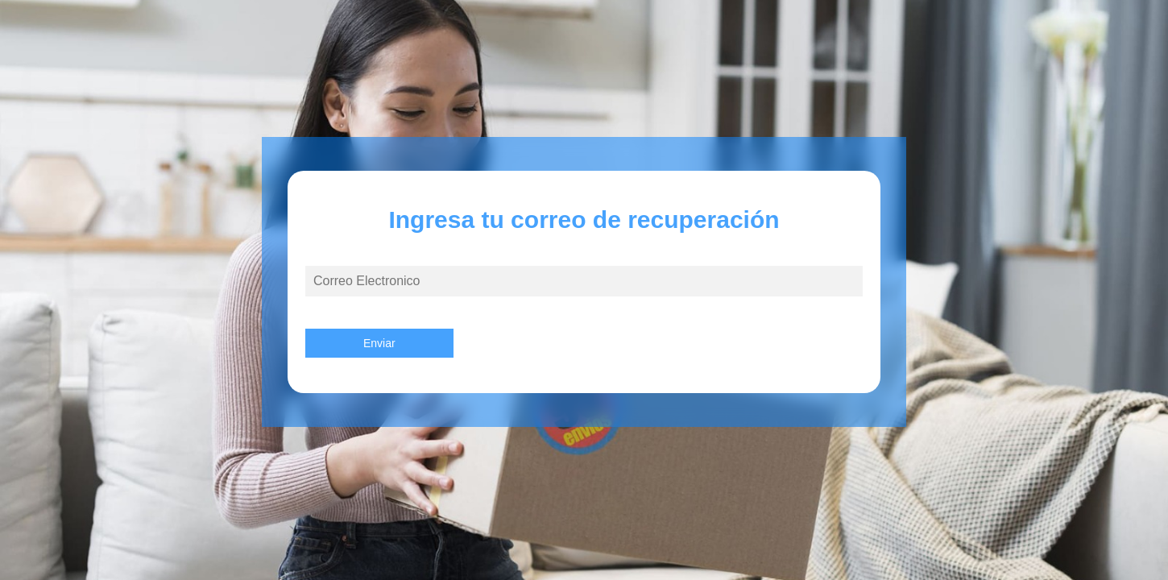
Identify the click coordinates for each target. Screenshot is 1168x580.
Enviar (379, 343)
